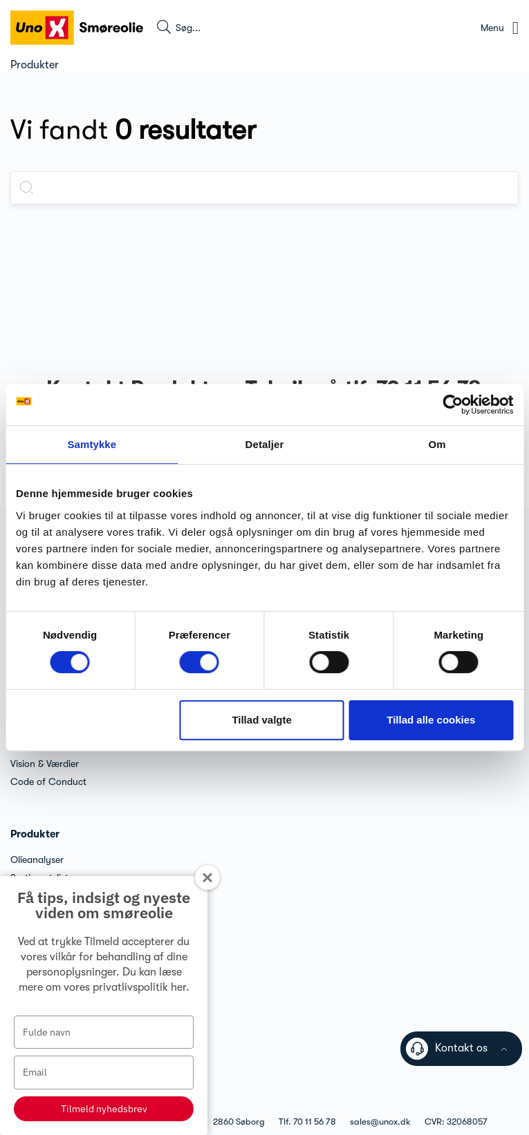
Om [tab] (437, 444)
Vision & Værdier (44, 763)
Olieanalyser (37, 859)
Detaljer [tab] (264, 444)
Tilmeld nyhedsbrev (104, 1109)
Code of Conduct (48, 781)
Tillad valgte (261, 720)
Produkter (34, 834)
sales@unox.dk (380, 1121)
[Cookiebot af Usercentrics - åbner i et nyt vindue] (452, 404)
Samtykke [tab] (91, 444)
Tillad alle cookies (431, 720)
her (178, 987)
